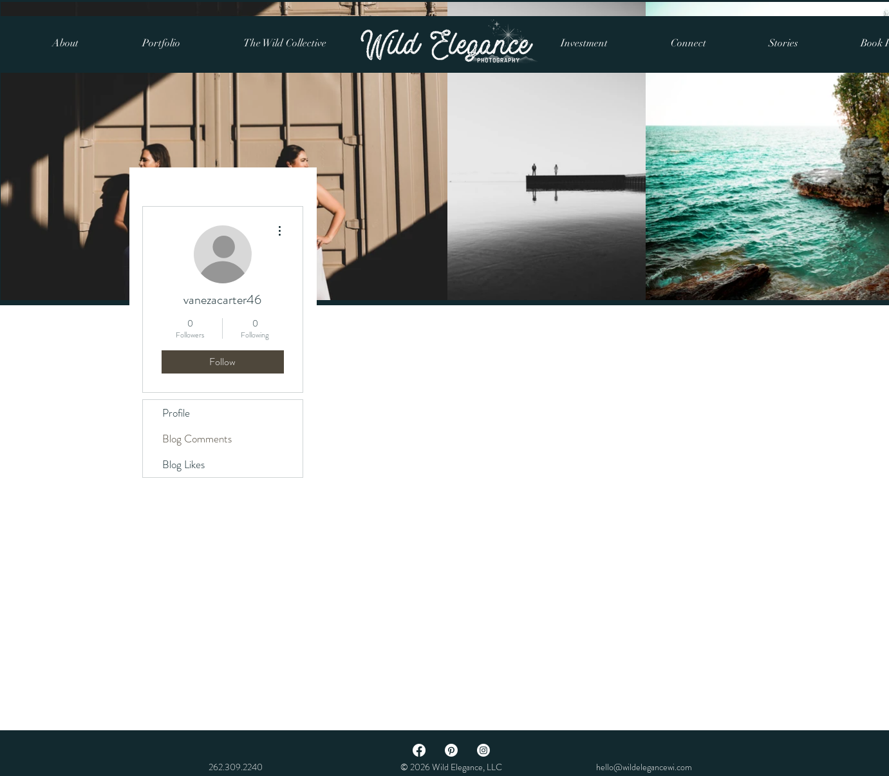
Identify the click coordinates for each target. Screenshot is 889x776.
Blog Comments (197, 438)
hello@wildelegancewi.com (644, 767)
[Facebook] (419, 750)
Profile (176, 413)
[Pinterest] (451, 750)
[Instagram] (483, 750)
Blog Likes (183, 464)
